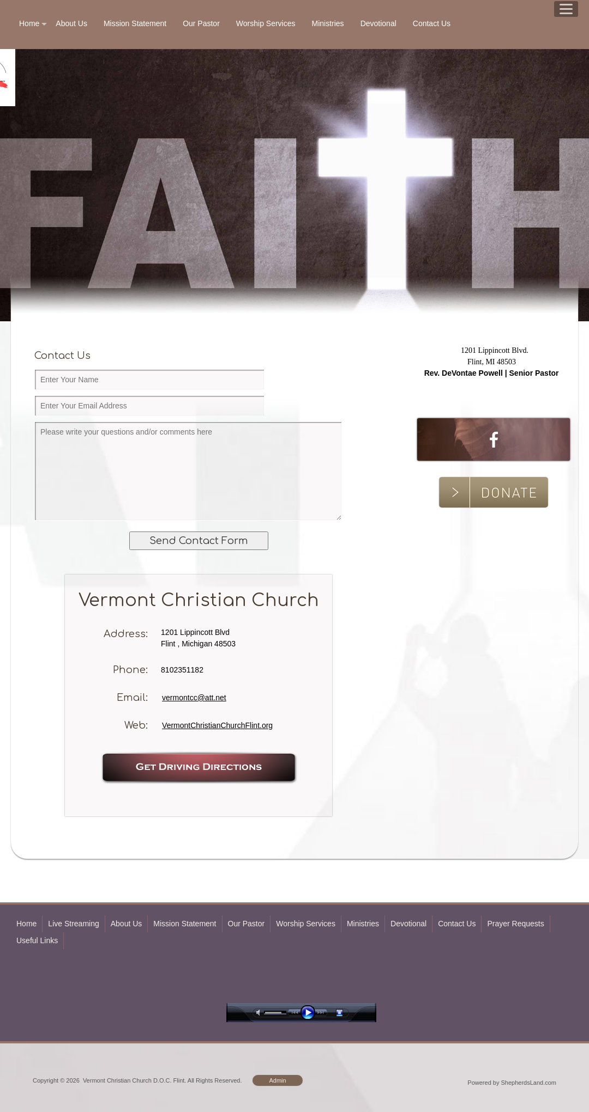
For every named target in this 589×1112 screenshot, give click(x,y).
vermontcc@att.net (194, 697)
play (310, 1012)
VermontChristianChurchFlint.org (217, 725)
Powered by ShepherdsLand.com (511, 1082)
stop (349, 1012)
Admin (277, 1080)
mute (260, 1013)
